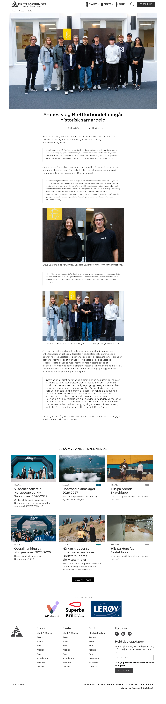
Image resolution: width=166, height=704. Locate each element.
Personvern (18, 684)
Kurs (57, 4)
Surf (92, 628)
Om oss (40, 666)
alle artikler (83, 580)
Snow (41, 628)
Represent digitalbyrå (142, 688)
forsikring (146, 4)
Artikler (66, 4)
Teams (40, 637)
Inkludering (42, 658)
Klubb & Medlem (45, 633)
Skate (30, 11)
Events (48, 4)
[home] (28, 4)
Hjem (14, 11)
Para (39, 654)
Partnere (78, 4)
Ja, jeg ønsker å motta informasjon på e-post (134, 664)
